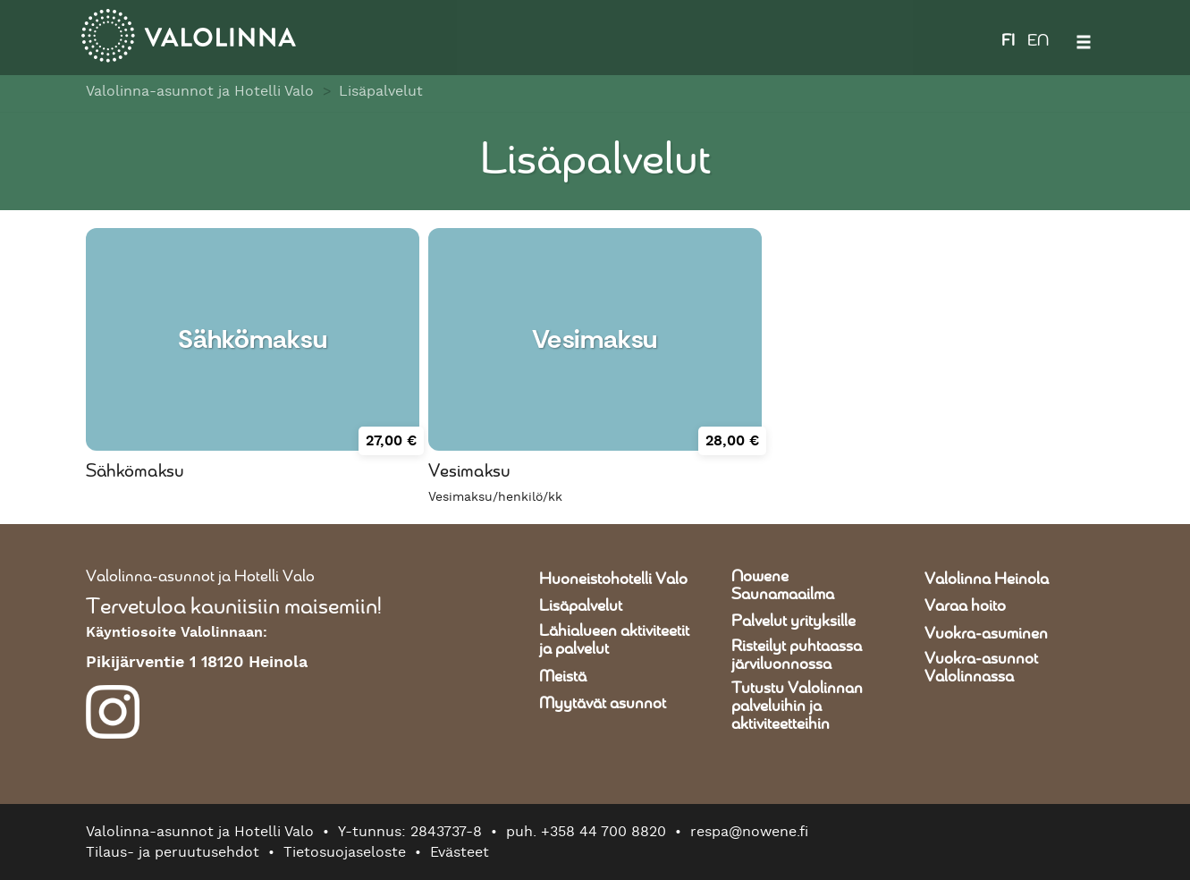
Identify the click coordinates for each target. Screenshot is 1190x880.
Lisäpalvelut (381, 91)
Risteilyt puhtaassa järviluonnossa (796, 656)
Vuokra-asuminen (986, 634)
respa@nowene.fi (749, 832)
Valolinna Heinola (986, 579)
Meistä (563, 677)
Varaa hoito (965, 606)
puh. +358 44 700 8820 (586, 832)
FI (1008, 41)
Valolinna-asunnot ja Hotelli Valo (200, 91)
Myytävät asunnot (602, 704)
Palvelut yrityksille (793, 621)
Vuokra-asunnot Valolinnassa (981, 668)
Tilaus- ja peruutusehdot (172, 852)
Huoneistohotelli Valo (613, 579)
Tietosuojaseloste (344, 852)
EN (1038, 41)
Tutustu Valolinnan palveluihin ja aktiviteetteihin (797, 706)
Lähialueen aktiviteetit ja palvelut (614, 640)
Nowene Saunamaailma (782, 586)
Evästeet (459, 852)
